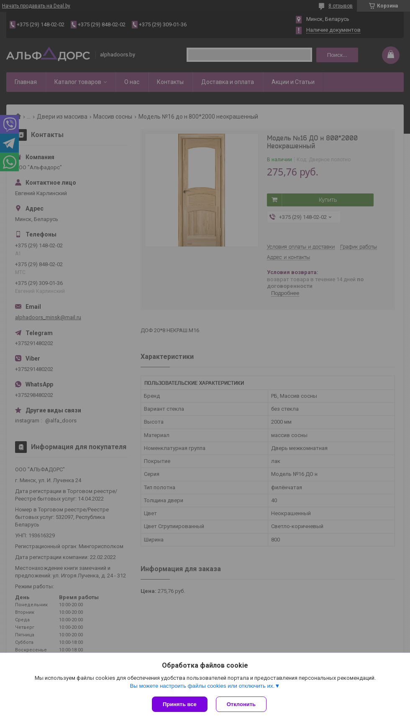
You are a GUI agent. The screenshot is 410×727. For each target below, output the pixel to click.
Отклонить (241, 704)
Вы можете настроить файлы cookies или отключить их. (202, 686)
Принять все (180, 704)
